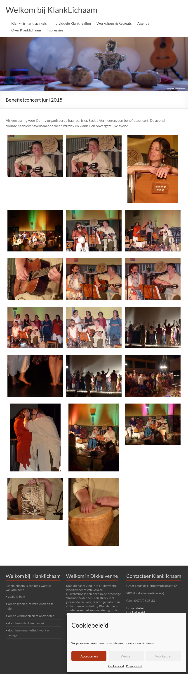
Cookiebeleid (116, 666)
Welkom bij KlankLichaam (51, 10)
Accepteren (89, 656)
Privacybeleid (134, 666)
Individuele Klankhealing (71, 23)
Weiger (126, 656)
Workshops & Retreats (114, 23)
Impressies (55, 30)
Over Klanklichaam (26, 30)
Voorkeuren (163, 656)
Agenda (143, 23)
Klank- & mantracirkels (29, 23)
